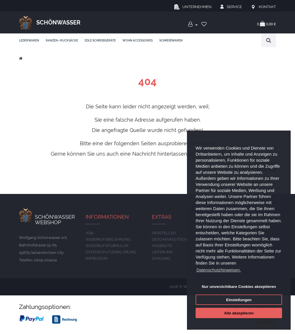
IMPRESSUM (96, 258)
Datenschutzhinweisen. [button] (218, 269)
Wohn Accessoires (137, 40)
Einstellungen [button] (239, 300)
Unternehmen (196, 7)
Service (234, 7)
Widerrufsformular (107, 246)
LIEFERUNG (162, 252)
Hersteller (163, 233)
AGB (89, 233)
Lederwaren (29, 40)
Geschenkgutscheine (174, 239)
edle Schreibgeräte (100, 40)
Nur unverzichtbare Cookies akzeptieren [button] (239, 286)
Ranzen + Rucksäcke (62, 40)
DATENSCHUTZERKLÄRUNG (111, 252)
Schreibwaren (171, 40)
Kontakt (267, 7)
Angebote (162, 246)
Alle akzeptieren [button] (239, 313)
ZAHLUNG (161, 258)
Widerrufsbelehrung (108, 239)
